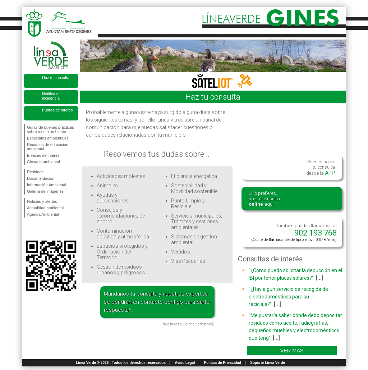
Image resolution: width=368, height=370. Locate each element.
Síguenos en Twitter (40, 229)
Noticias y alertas (42, 201)
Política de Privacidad (222, 363)
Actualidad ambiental (45, 208)
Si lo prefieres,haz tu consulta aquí (264, 199)
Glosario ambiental (43, 162)
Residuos (35, 172)
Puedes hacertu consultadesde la (320, 167)
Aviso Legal (185, 363)
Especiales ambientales (48, 138)
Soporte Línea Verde (267, 363)
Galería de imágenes (45, 191)
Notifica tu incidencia (51, 96)
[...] (319, 278)
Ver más (292, 350)
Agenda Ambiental (43, 214)
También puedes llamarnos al (294, 232)
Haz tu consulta (55, 78)
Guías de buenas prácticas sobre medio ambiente (50, 129)
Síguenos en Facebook (28, 229)
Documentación (40, 178)
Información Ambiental (46, 185)
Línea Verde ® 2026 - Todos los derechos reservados (121, 363)
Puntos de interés (57, 110)
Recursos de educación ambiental (47, 146)
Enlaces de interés (43, 155)
